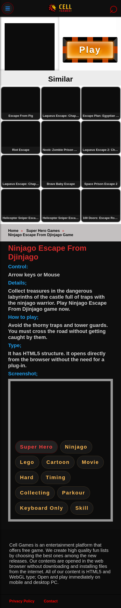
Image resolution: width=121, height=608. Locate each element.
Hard (27, 477)
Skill (81, 508)
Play (90, 50)
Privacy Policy (22, 601)
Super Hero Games (43, 231)
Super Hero (36, 447)
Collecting (35, 493)
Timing (56, 477)
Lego (27, 462)
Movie (90, 462)
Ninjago (76, 447)
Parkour (73, 493)
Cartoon (58, 462)
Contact (51, 601)
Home (13, 231)
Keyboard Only (41, 508)
